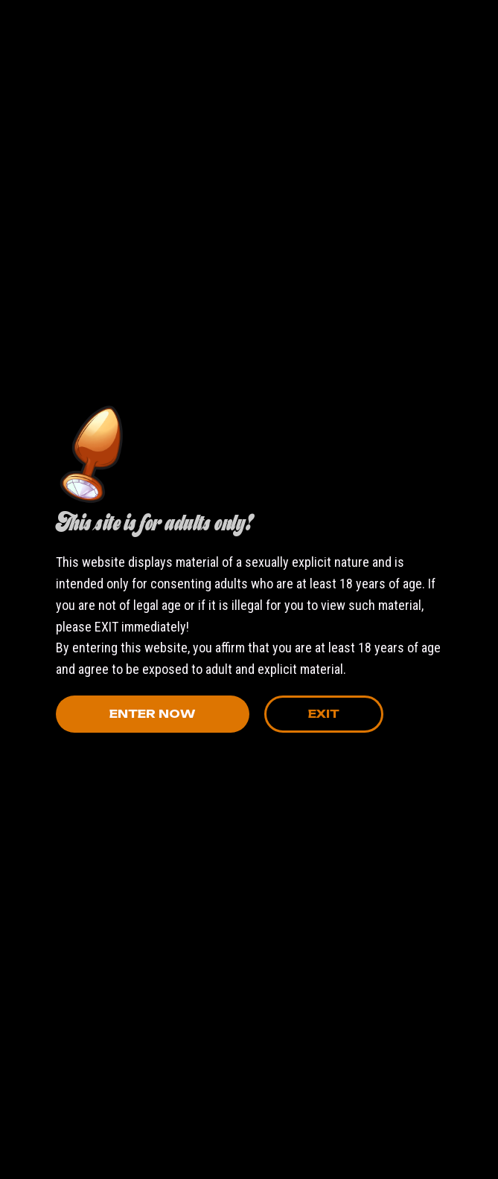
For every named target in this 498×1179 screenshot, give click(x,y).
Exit (323, 714)
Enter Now (152, 714)
